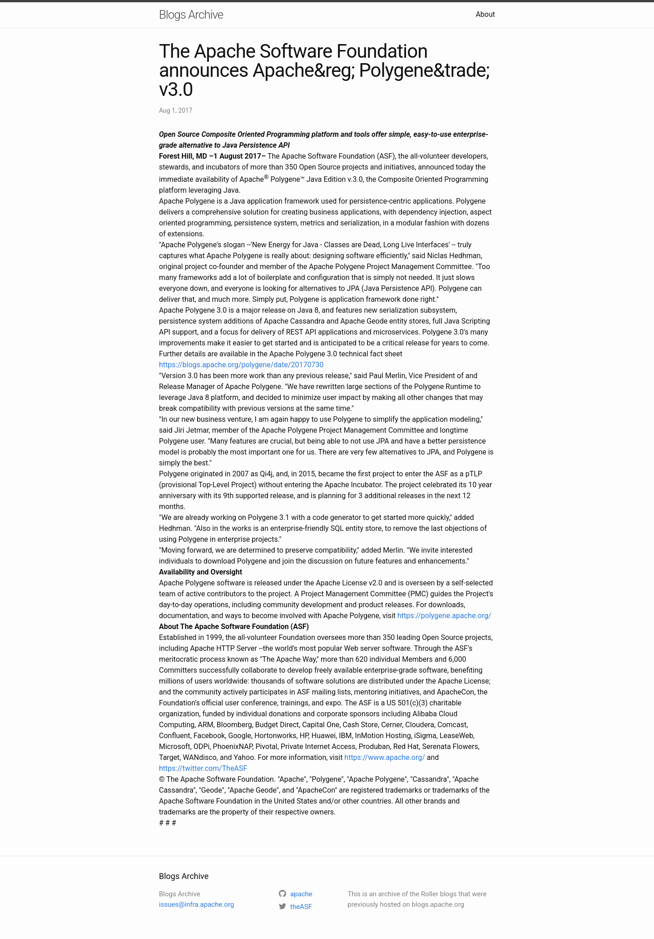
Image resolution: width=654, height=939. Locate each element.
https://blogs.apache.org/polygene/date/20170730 (241, 364)
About (485, 14)
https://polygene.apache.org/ (444, 615)
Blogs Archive (191, 14)
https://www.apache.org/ (384, 757)
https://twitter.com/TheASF (203, 768)
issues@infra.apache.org (196, 904)
